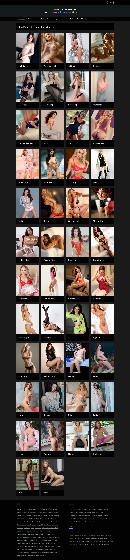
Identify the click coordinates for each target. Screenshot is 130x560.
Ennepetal (50, 512)
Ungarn (42, 555)
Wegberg (28, 543)
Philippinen (51, 546)
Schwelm (19, 540)
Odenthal (38, 534)
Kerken (48, 522)
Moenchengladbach (41, 528)
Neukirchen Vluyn (41, 531)
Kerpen (53, 522)
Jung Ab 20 (80, 532)
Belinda (96, 66)
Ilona (45, 493)
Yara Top (72, 182)
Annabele (97, 105)
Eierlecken (87, 518)
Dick (79, 538)
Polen (18, 555)
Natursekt (105, 515)
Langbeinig (81, 544)
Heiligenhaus (39, 518)
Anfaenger (98, 541)
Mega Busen (92, 535)
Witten (48, 543)
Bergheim (25, 509)
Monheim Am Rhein (52, 528)
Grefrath (56, 515)
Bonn (36, 19)
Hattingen (32, 518)
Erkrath (19, 515)
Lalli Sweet (48, 299)
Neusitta (97, 299)
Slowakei (52, 549)
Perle (95, 376)
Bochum (43, 509)
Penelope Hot (49, 66)
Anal (71, 509)
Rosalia (46, 144)
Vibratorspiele (87, 512)
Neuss (48, 531)
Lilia (70, 415)
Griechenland (33, 552)
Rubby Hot (24, 182)
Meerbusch (20, 528)
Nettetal (32, 531)
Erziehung (100, 522)
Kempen (43, 522)
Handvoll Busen (74, 535)
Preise (110, 2)
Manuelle (47, 337)
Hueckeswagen (52, 518)
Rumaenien (25, 552)
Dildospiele (79, 512)
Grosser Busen (84, 535)
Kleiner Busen (104, 532)
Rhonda (47, 415)
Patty (95, 415)
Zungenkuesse (86, 515)
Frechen (28, 515)
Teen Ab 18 (73, 532)
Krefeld (29, 525)
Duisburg (54, 19)
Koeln (57, 522)
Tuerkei (41, 546)
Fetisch (100, 515)
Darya (71, 376)
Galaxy (96, 182)
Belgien (24, 549)
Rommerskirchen (47, 537)
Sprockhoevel (33, 540)
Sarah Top (73, 105)
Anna (70, 144)
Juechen (24, 522)
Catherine (98, 454)
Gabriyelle (24, 66)
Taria (21, 415)
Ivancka (72, 299)
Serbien (46, 549)
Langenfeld (40, 525)
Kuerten (34, 525)
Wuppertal (94, 19)
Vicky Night (24, 337)
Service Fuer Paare (102, 509)
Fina (21, 454)
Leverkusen (55, 525)
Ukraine (36, 555)
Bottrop (48, 509)
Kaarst (29, 522)
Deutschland (46, 552)
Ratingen (19, 537)
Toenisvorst (44, 540)
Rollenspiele (93, 518)
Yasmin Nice (49, 260)
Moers (32, 528)
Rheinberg (33, 537)
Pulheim (43, 534)
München (84, 19)
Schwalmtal (56, 537)
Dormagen (33, 512)
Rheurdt (39, 537)
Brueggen (54, 509)
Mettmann (27, 528)
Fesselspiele (93, 522)
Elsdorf (45, 512)
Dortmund (44, 19)
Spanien (36, 546)
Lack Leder (77, 522)
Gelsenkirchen (36, 515)
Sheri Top (72, 260)
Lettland (29, 549)
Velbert (50, 540)
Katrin (46, 221)
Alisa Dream (99, 144)
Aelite (21, 221)
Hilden (46, 518)
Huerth (19, 522)
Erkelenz (56, 512)
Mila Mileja (98, 221)
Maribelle (48, 182)
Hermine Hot (99, 260)
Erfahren (100, 544)
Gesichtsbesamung (75, 515)
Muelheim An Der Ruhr (23, 531)
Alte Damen (96, 532)
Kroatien (19, 552)
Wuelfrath (53, 543)
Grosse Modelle (102, 538)
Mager (98, 535)
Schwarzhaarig (74, 541)
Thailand (57, 546)
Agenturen (104, 19)
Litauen (35, 549)
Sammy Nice (49, 376)
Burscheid (20, 512)
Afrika (25, 546)
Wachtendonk (21, 543)
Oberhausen (30, 534)
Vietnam (19, 549)
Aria (70, 337)
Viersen (55, 540)
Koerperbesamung (97, 512)
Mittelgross (94, 538)
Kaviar (71, 522)
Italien (39, 552)
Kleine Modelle (86, 538)
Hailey (71, 454)
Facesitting (80, 518)
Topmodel (110, 541)
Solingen (25, 540)
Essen (62, 19)
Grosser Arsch (107, 544)
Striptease (94, 515)
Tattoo (87, 544)
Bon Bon (23, 376)
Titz (38, 540)
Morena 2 (23, 105)
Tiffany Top (24, 260)
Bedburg (19, 509)
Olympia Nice (74, 221)
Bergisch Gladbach (34, 509)
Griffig (71, 538)
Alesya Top (48, 105)
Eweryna (23, 299)
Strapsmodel (93, 544)
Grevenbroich (21, 518)
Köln (77, 19)
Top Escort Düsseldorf (65, 9)
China (45, 546)
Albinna (72, 66)
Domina (100, 518)
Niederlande (53, 552)
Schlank (108, 535)
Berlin (30, 19)
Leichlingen (47, 525)
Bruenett (81, 541)
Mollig (76, 538)
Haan (26, 518)
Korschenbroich (21, 525)
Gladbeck (50, 515)
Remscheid (26, 537)
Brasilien (30, 546)
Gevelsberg (44, 515)
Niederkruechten (22, 534)
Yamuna (47, 454)
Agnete (96, 337)
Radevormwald (51, 534)
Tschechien (30, 555)
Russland (23, 555)
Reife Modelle (88, 532)
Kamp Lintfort (36, 522)
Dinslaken (26, 512)
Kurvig (104, 541)
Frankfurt (69, 19)
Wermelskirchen (36, 543)
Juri (20, 493)
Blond (93, 541)
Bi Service (72, 512)
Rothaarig (88, 541)
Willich (43, 543)
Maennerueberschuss (90, 509)
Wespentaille (73, 544)
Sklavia (110, 518)
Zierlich (103, 535)
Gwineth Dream (26, 144)
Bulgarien (40, 549)
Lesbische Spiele (78, 509)
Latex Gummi (85, 522)
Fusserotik (73, 518)
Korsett (105, 518)
